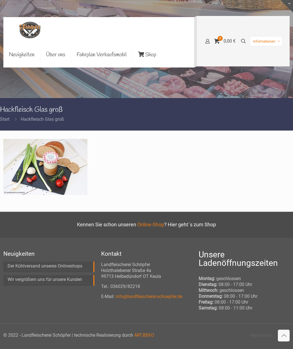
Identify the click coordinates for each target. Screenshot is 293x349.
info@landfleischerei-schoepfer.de (149, 296)
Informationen (267, 41)
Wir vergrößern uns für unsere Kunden (45, 279)
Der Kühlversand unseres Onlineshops (45, 266)
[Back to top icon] (284, 335)
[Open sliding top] (286, 6)
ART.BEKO (144, 335)
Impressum (261, 335)
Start (5, 119)
